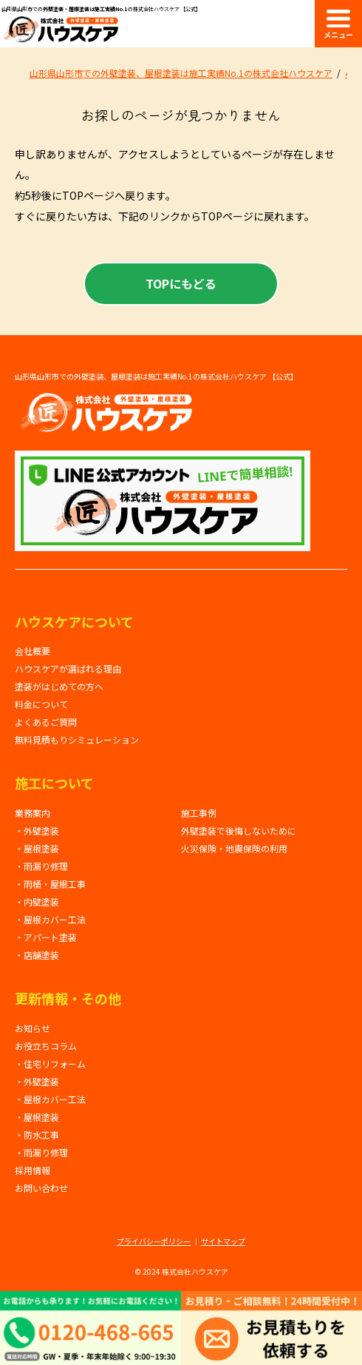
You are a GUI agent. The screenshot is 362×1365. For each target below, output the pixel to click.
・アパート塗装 (46, 937)
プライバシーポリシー (154, 1241)
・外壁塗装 (37, 830)
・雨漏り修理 (41, 866)
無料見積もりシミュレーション (77, 739)
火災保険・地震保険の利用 (234, 848)
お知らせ (32, 1028)
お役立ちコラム (46, 1045)
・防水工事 (37, 1134)
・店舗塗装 (37, 954)
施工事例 (198, 812)
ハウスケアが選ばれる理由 (68, 668)
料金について (41, 704)
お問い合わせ (41, 1188)
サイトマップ (223, 1241)
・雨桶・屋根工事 (50, 883)
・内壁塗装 (37, 901)
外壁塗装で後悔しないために (238, 830)
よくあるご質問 (46, 721)
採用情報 (32, 1170)
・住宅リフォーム (50, 1063)
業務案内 (32, 812)
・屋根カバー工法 (50, 919)
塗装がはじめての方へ (59, 686)
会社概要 (32, 650)
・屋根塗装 (37, 848)
